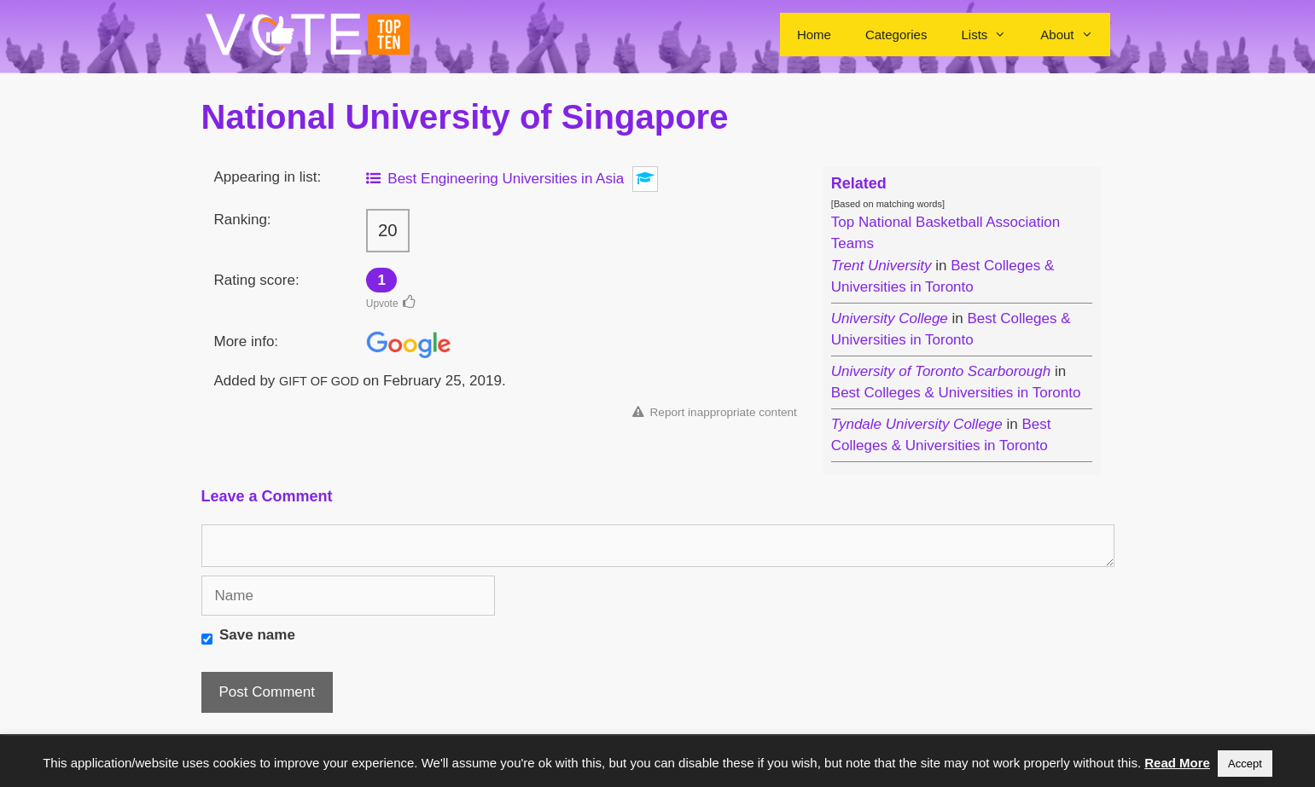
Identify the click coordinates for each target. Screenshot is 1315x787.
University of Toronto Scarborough (940, 371)
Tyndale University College (917, 424)
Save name (257, 635)
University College (889, 318)
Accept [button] (1245, 763)
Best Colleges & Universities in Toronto (956, 393)
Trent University (881, 266)
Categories (896, 34)
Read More (1177, 762)
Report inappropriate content (714, 412)
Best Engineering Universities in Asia (495, 179)
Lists (992, 34)
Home (814, 34)
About (1074, 34)
